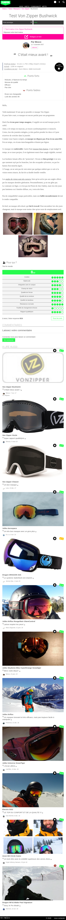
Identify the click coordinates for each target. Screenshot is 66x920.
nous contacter (59, 918)
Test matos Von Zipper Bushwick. (19, 29)
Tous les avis (57, 318)
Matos (27, 6)
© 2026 (48, 918)
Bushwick (34, 9)
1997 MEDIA (6, 918)
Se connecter (9, 340)
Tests (10, 9)
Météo (44, 6)
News (21, 6)
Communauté (36, 6)
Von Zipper (25, 9)
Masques (17, 9)
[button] (59, 2)
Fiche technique (17, 22)
